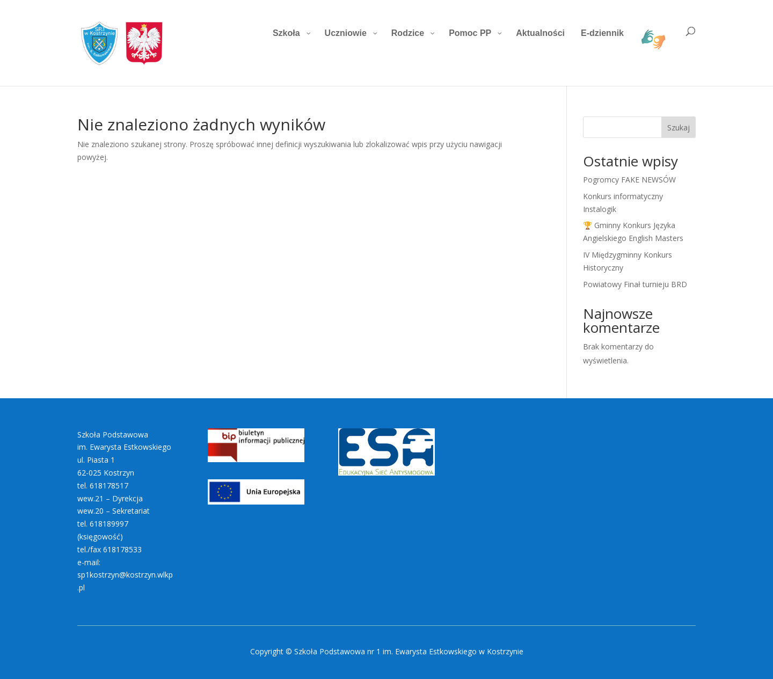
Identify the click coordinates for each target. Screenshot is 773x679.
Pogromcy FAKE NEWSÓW (629, 179)
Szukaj (678, 127)
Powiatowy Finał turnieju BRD (635, 284)
